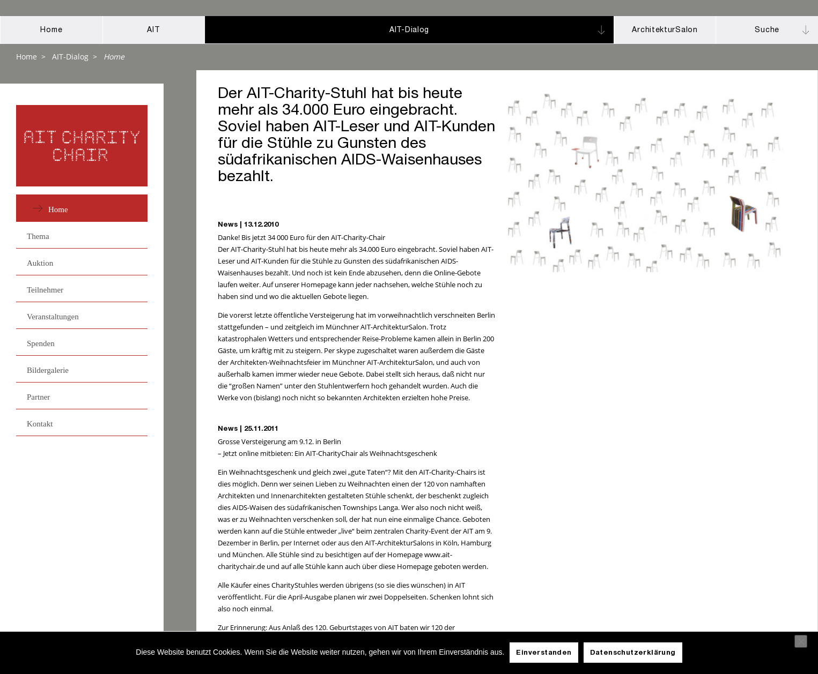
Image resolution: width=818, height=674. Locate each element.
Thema (38, 236)
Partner (38, 397)
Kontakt (40, 424)
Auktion (40, 263)
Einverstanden (543, 653)
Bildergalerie (48, 370)
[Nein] (800, 641)
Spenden (41, 343)
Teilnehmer (45, 290)
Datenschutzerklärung (633, 653)
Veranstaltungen (53, 316)
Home (26, 56)
